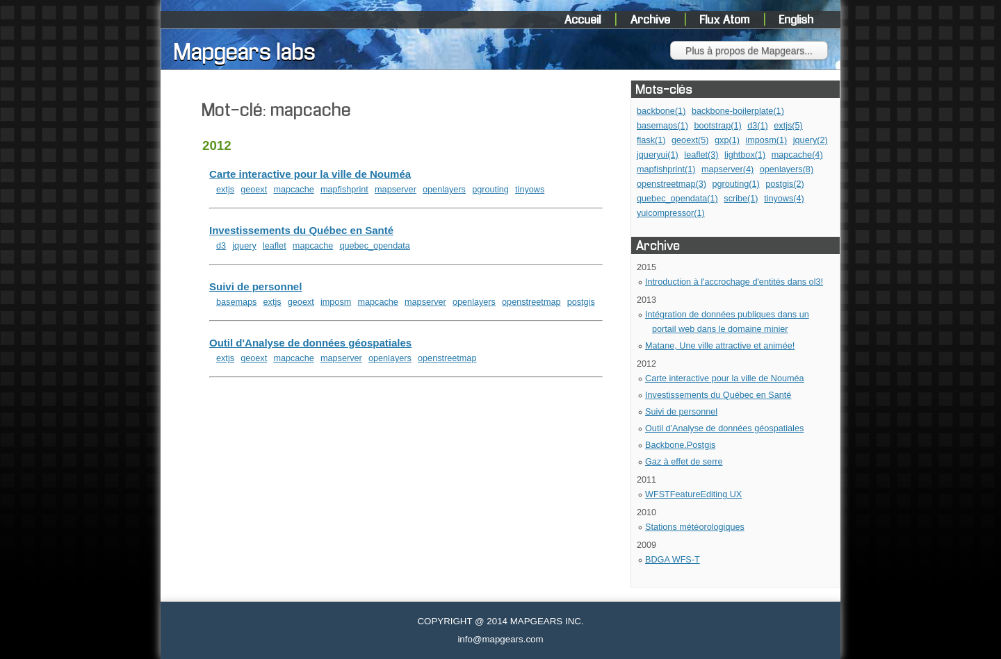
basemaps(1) (662, 126)
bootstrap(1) (717, 126)
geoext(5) (690, 140)
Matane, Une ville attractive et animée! (720, 346)
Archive (652, 20)
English (796, 20)
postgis (581, 302)
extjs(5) (788, 126)
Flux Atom (726, 20)
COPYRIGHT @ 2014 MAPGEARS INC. (500, 621)
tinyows (529, 189)
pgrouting (490, 189)
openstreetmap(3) (671, 184)
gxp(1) (727, 140)
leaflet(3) (701, 155)
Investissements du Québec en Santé (718, 395)
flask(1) (651, 140)
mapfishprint (344, 189)
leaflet (274, 246)
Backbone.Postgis (680, 445)
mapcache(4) (797, 155)
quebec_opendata (374, 246)
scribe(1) (741, 198)
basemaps (236, 302)
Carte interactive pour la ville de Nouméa (724, 378)
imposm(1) (766, 140)
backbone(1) (661, 111)
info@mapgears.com (500, 639)
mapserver (395, 189)
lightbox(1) (744, 155)
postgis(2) (784, 184)
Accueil (584, 20)
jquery (244, 246)
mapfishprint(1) (666, 169)
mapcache (293, 189)
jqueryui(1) (657, 155)
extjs (225, 189)
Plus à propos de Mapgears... (749, 50)
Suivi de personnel (681, 412)
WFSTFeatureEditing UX (693, 494)
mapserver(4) (727, 169)
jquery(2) (810, 140)
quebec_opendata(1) (677, 198)
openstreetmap (531, 302)
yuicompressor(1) (671, 213)
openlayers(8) (786, 169)
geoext (254, 189)
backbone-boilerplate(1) (738, 111)
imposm (335, 302)
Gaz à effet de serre (684, 462)
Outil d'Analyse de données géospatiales (724, 428)
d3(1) (757, 126)
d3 (221, 246)
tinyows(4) (784, 198)
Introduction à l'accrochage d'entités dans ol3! (734, 282)
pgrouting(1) (735, 184)
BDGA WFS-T (672, 560)
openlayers (444, 189)
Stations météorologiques (694, 527)
